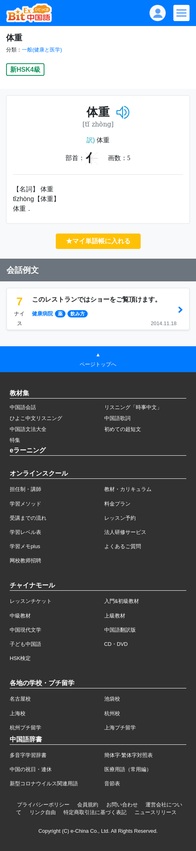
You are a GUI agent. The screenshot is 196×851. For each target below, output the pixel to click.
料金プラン (117, 504)
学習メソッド (25, 504)
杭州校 (112, 713)
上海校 (17, 713)
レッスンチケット (31, 601)
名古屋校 (20, 699)
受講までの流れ (28, 518)
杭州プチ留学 (25, 728)
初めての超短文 (122, 429)
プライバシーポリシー (43, 805)
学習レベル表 (25, 532)
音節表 (112, 783)
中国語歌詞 (117, 418)
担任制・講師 (25, 489)
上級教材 (114, 616)
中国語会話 (23, 407)
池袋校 (112, 699)
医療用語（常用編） (128, 769)
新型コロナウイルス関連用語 (44, 783)
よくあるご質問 (122, 546)
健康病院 (42, 314)
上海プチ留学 (120, 728)
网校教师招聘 (25, 560)
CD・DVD (116, 644)
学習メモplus (25, 546)
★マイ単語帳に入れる (98, 241)
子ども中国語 (25, 644)
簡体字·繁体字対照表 (128, 755)
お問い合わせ (122, 805)
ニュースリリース (156, 812)
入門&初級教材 (121, 601)
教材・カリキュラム (128, 489)
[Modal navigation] (181, 13)
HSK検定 (20, 658)
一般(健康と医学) (42, 50)
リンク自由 (43, 812)
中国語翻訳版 (120, 630)
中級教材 (20, 616)
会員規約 (87, 805)
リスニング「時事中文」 (133, 407)
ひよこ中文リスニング (36, 418)
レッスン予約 (120, 518)
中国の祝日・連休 (31, 769)
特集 (15, 440)
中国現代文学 (25, 630)
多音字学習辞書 (28, 755)
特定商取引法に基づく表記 (94, 812)
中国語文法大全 (28, 429)
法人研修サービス (125, 532)
